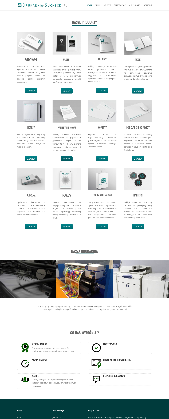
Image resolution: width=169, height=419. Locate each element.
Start (19, 417)
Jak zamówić (58, 417)
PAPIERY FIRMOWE (67, 127)
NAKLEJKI (138, 195)
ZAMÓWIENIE (120, 5)
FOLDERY (102, 59)
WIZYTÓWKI (31, 59)
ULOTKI (66, 59)
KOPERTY (102, 127)
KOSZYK (107, 5)
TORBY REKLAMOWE (102, 195)
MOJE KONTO (134, 5)
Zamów (31, 90)
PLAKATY (66, 195)
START (89, 5)
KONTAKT (148, 5)
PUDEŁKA (31, 195)
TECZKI (138, 59)
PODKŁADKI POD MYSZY (138, 127)
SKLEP (98, 5)
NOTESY (31, 127)
